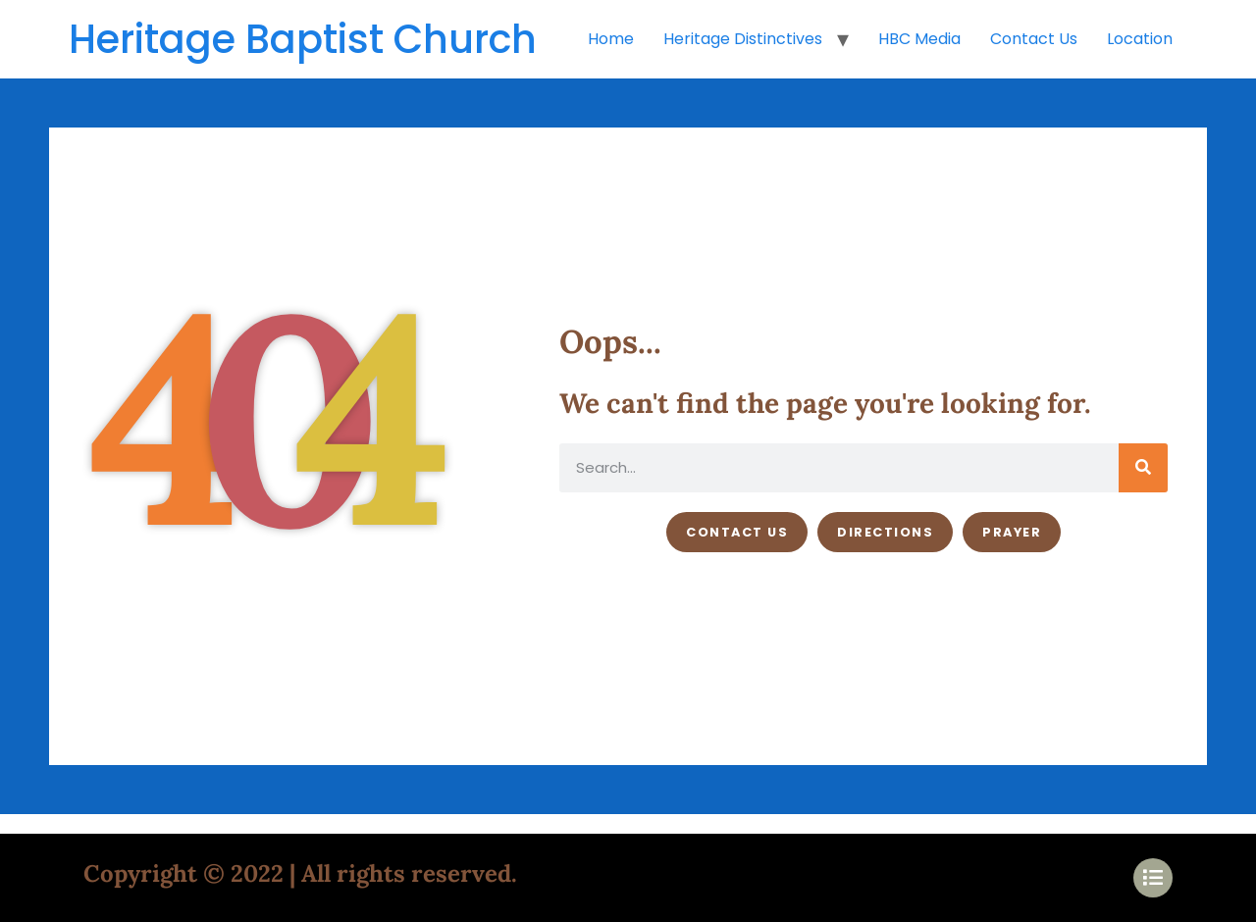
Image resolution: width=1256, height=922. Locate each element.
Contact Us (1033, 38)
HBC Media (919, 38)
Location (1140, 38)
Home (611, 38)
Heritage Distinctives (742, 38)
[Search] (1143, 467)
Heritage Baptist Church (303, 39)
